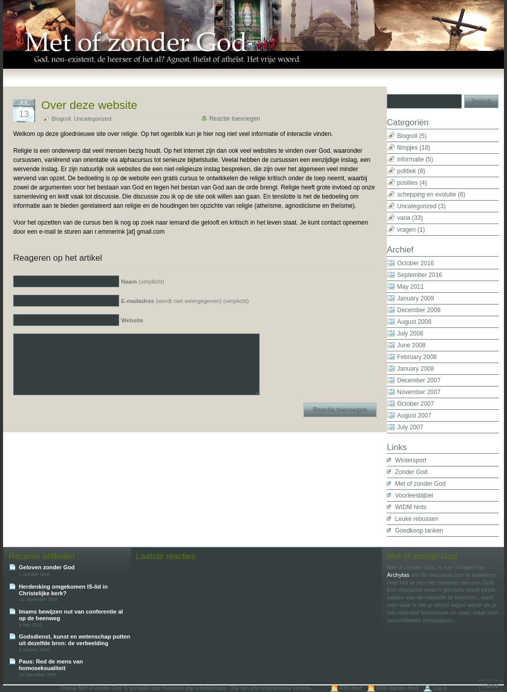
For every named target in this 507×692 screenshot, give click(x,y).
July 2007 (410, 427)
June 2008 (411, 345)
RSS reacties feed (397, 688)
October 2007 (415, 403)
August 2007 (414, 415)
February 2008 (417, 357)
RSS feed (351, 688)
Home (491, 685)
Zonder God (411, 472)
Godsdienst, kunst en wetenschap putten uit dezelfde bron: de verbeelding (74, 639)
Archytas (398, 575)
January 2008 (415, 368)
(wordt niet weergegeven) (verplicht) (185, 301)
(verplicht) (142, 282)
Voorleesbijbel (414, 495)
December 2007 (418, 380)
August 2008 (414, 321)
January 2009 (415, 298)
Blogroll (61, 119)
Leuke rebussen (416, 518)
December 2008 (418, 310)
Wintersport (410, 460)
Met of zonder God (420, 483)
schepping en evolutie (426, 194)
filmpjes (407, 147)
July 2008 (410, 333)
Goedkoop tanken (419, 530)
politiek (406, 171)
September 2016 (419, 275)
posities (407, 182)
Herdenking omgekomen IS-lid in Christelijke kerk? (63, 590)
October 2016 (415, 263)
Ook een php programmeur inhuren (270, 688)
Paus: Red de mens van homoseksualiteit (51, 664)
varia (403, 218)
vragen (406, 229)
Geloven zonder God (47, 567)
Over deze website (89, 105)
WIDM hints (411, 507)
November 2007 (418, 392)
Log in (440, 688)
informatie (410, 159)
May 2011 (410, 286)
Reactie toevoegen (234, 118)
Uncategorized (92, 119)
